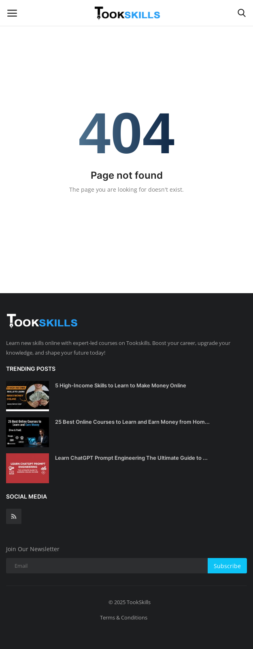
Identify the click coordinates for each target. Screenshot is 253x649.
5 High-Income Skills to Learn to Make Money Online (120, 385)
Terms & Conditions (123, 617)
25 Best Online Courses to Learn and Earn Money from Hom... (132, 422)
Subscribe (227, 566)
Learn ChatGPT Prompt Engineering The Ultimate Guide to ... (131, 458)
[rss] (13, 516)
